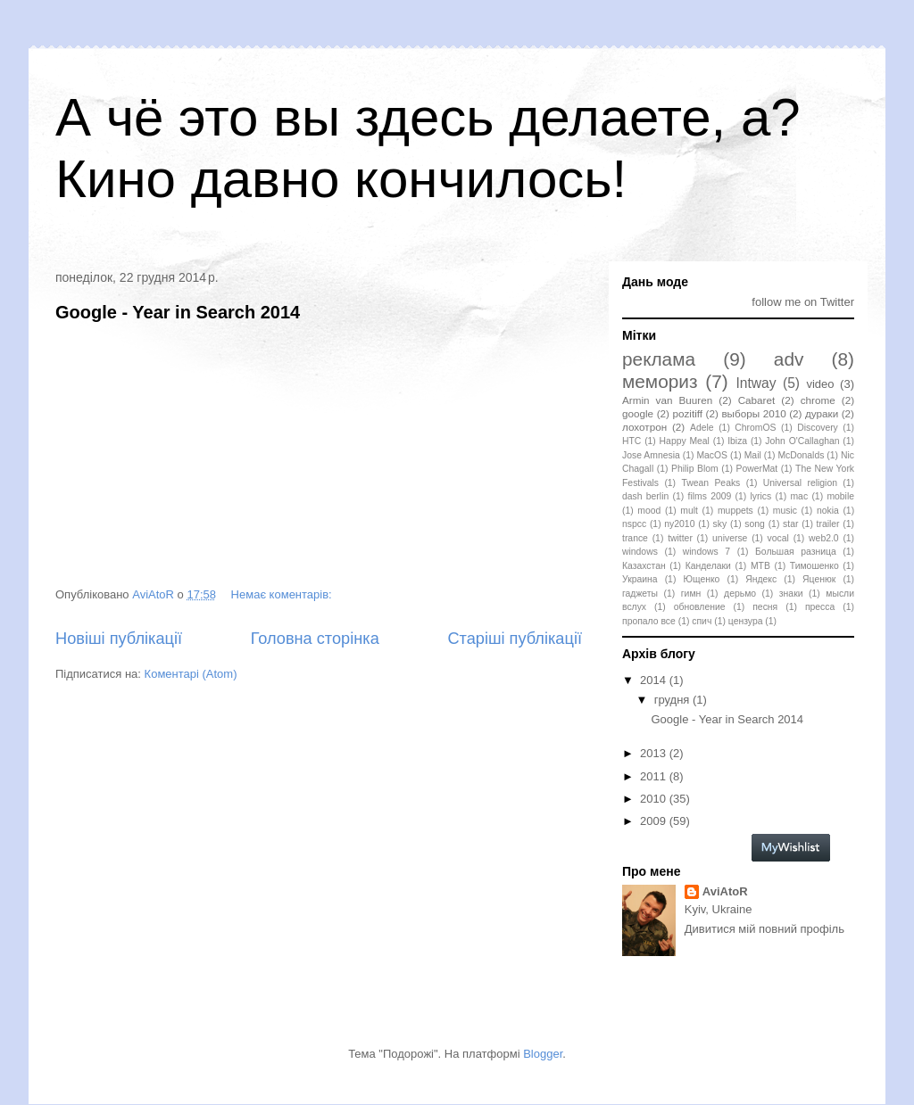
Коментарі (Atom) (191, 673)
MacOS (711, 455)
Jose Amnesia (651, 455)
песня (764, 607)
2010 (654, 798)
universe (729, 538)
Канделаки (708, 566)
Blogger (542, 1053)
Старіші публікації (514, 638)
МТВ (760, 566)
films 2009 (710, 496)
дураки (821, 413)
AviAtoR (725, 891)
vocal (778, 538)
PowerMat (756, 469)
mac (799, 496)
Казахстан (644, 566)
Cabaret (757, 400)
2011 (654, 776)
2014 (654, 680)
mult (689, 510)
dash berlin (645, 496)
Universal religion (800, 483)
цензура (745, 621)
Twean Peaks (710, 483)
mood (649, 510)
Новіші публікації (118, 638)
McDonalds (800, 455)
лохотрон (644, 427)
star (790, 524)
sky (720, 524)
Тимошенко (814, 566)
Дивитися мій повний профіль (764, 929)
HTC (631, 441)
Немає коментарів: (283, 594)
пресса (820, 607)
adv (789, 359)
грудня (673, 699)
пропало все (649, 621)
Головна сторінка (315, 638)
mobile (840, 496)
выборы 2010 (753, 413)
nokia (828, 510)
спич (701, 621)
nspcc (634, 524)
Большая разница (795, 552)
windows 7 (706, 552)
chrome (818, 400)
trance (635, 538)
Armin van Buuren (667, 400)
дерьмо (740, 593)
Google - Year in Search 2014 (177, 312)
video (820, 384)
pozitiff (687, 413)
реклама (658, 359)
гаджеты (640, 593)
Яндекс (761, 579)
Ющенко (701, 579)
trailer (828, 524)
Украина (640, 579)
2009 (654, 821)
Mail (752, 455)
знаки (791, 593)
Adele (702, 428)
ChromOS (755, 428)
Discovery (817, 428)
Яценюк (818, 579)
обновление (700, 607)
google (637, 413)
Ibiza (737, 441)
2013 (654, 753)
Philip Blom (695, 469)
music (785, 510)
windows (640, 552)
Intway (756, 383)
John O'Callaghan (802, 441)
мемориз (659, 381)
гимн (691, 593)
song (754, 524)
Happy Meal (685, 441)
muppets (735, 510)
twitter (680, 538)
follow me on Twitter (803, 302)
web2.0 (824, 538)
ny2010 (679, 524)
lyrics (761, 496)
